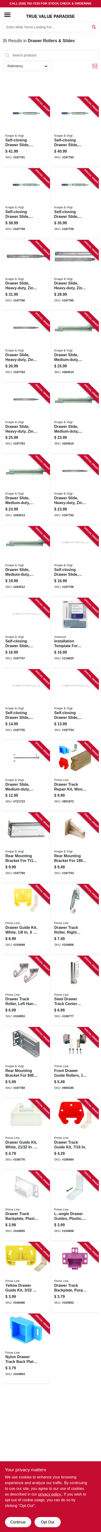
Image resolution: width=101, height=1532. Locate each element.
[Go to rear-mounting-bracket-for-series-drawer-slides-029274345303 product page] (26, 1062)
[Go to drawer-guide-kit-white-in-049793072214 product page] (26, 1134)
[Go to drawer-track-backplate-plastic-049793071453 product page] (26, 1206)
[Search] (94, 27)
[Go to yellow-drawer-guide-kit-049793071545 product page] (26, 1277)
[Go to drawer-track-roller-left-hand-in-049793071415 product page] (26, 991)
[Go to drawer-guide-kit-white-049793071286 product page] (26, 919)
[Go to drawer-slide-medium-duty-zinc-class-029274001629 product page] (75, 347)
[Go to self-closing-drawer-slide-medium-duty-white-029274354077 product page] (26, 705)
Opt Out (47, 1522)
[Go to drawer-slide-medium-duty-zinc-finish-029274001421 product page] (26, 776)
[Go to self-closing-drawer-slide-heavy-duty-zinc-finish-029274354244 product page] (75, 204)
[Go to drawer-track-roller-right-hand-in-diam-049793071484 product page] (75, 919)
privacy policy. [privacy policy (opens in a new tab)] (50, 1494)
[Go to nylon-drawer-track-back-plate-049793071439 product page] (26, 1349)
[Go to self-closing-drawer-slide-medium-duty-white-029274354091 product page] (26, 633)
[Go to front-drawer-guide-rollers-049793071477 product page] (75, 1062)
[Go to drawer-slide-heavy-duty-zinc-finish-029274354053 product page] (75, 275)
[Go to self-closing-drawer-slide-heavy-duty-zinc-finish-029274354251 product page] (26, 204)
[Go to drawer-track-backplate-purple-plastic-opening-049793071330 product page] (75, 1277)
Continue (17, 1522)
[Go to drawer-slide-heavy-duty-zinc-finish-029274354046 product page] (26, 347)
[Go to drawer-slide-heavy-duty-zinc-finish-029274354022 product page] (75, 490)
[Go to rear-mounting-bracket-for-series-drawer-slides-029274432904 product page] (26, 848)
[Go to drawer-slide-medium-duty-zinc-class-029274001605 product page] (75, 418)
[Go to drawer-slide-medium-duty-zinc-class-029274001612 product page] (26, 490)
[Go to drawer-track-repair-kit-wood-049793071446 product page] (75, 776)
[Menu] (7, 15)
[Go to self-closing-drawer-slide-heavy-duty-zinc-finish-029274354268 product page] (75, 132)
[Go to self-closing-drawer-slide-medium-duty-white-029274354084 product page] (75, 561)
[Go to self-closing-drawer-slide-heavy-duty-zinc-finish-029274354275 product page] (26, 132)
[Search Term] (51, 27)
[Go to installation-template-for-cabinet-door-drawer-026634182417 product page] (75, 633)
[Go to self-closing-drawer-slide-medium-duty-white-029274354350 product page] (75, 705)
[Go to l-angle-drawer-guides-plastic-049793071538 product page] (75, 1206)
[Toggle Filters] (95, 66)
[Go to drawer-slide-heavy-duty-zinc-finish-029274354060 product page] (26, 275)
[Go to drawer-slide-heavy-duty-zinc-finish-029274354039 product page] (26, 418)
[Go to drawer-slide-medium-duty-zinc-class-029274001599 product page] (26, 561)
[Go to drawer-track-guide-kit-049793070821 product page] (75, 1134)
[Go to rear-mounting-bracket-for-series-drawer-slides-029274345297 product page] (75, 848)
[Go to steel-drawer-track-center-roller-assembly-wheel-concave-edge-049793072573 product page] (75, 991)
